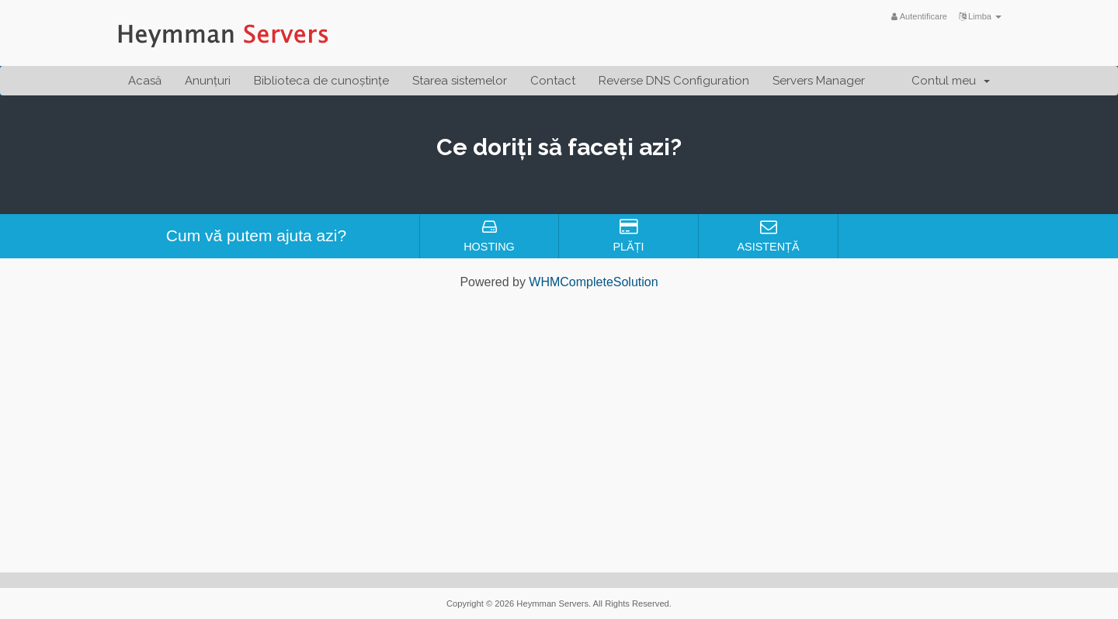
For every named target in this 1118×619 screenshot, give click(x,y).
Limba (980, 16)
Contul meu (950, 81)
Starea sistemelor (459, 81)
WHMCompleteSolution (593, 282)
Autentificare (919, 16)
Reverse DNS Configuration (674, 81)
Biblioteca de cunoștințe (321, 81)
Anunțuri (208, 81)
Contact (552, 81)
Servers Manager (819, 81)
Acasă (144, 81)
